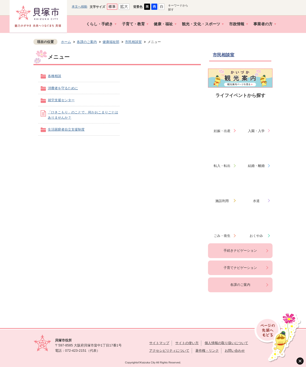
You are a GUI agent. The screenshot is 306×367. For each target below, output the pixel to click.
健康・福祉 (163, 24)
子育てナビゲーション (240, 268)
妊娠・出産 (222, 131)
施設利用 (222, 201)
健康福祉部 (111, 42)
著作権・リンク (207, 350)
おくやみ (256, 236)
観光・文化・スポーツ (201, 24)
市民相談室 (133, 42)
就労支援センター (61, 100)
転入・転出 (222, 166)
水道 (256, 201)
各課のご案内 (87, 42)
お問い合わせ (235, 350)
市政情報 (236, 24)
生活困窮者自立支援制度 (66, 129)
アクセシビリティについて (169, 350)
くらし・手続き (99, 24)
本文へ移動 (79, 6)
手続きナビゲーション (240, 250)
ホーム (66, 42)
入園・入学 (256, 131)
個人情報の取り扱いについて (226, 343)
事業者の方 (263, 24)
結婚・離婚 (256, 166)
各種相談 (54, 76)
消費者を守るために (63, 88)
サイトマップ (159, 343)
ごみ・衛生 (222, 236)
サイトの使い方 (187, 343)
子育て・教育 (133, 24)
